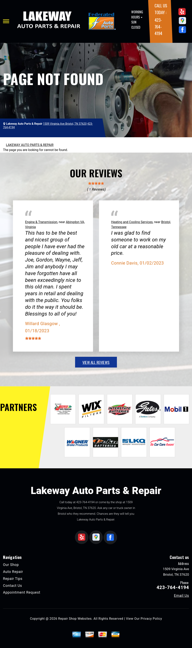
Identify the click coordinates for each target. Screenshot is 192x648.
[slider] (96, 183)
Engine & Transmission (41, 222)
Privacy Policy (151, 619)
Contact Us (12, 585)
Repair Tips (13, 578)
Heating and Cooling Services (132, 222)
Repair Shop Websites (75, 619)
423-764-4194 (158, 26)
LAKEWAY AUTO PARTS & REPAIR (30, 145)
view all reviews (96, 362)
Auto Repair (13, 572)
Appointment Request (21, 592)
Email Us (181, 595)
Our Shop (11, 565)
